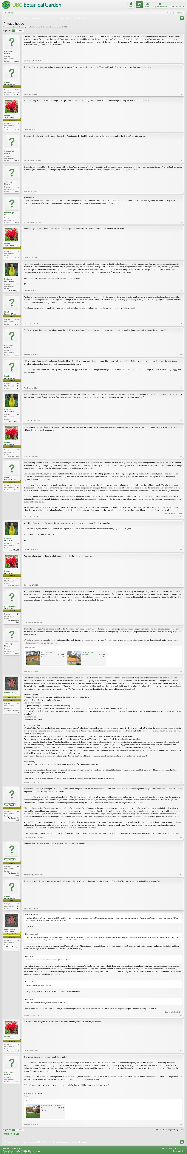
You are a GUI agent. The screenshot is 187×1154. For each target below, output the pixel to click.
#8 (181, 290)
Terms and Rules (178, 1151)
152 (18, 614)
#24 (181, 1050)
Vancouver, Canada (13, 130)
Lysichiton (8, 279)
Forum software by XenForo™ (22, 1151)
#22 (181, 908)
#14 (181, 517)
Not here (16, 94)
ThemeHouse (34, 1153)
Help (170, 1148)
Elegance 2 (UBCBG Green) (12, 1148)
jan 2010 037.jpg (87, 652)
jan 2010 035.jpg (46, 652)
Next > (21, 31)
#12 (181, 421)
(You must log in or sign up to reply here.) (170, 1130)
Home (175, 1148)
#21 (181, 874)
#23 (181, 1015)
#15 (181, 549)
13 (18, 56)
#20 (181, 837)
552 (18, 703)
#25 (181, 1124)
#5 (181, 191)
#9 (181, 324)
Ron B (7, 82)
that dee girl (9, 151)
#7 (181, 257)
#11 (181, 388)
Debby (7, 116)
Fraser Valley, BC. (13, 291)
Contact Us (163, 1148)
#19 (181, 782)
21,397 (17, 90)
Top (179, 1148)
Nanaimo (16, 61)
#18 (181, 671)
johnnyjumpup (10, 606)
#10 (181, 354)
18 (18, 156)
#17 (181, 622)
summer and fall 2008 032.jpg (51, 1105)
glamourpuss (54, 27)
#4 (181, 160)
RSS (183, 1148)
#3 (181, 129)
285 (18, 123)
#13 (181, 456)
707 (18, 284)
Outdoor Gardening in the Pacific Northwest (27, 27)
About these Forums (177, 7)
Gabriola (16, 161)
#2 (181, 94)
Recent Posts (9, 13)
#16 (181, 585)
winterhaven (9, 693)
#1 (181, 61)
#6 (181, 222)
